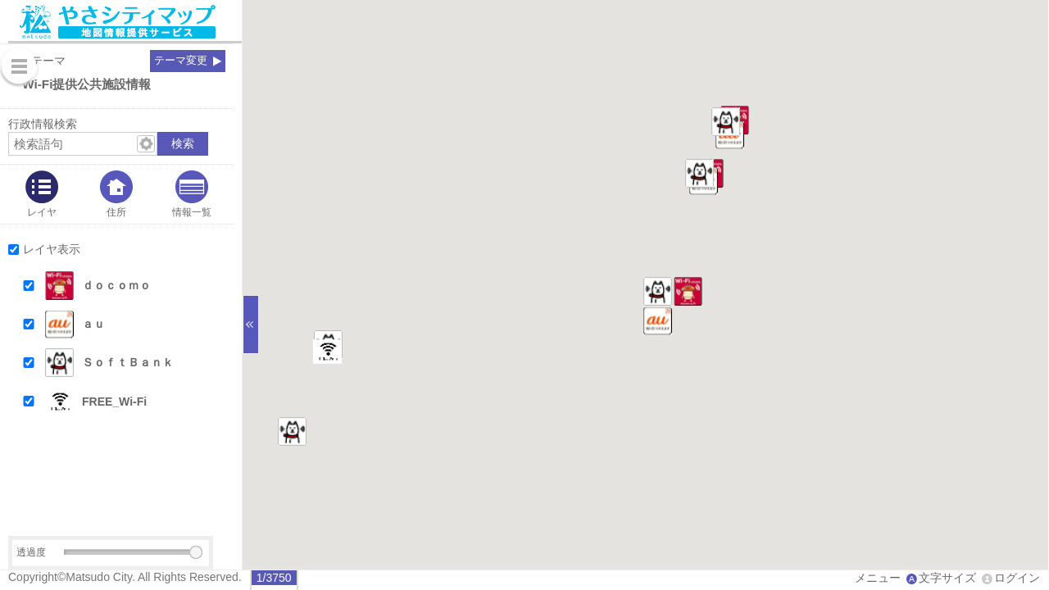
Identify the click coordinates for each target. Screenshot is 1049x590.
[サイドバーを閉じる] (251, 324)
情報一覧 (191, 211)
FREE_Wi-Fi (114, 401)
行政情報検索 (42, 123)
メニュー (878, 577)
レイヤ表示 (51, 249)
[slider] (195, 552)
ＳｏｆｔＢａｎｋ (128, 362)
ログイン (1017, 577)
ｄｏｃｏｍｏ (116, 285)
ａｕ (93, 323)
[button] (132, 285)
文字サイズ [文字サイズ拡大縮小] (947, 577)
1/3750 (274, 577)
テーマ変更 (180, 60)
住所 (116, 211)
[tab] (41, 194)
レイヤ (42, 211)
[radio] (274, 577)
